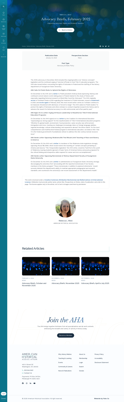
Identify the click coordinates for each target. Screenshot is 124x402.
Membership (83, 358)
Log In (3, 393)
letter (55, 94)
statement (95, 100)
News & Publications (64, 371)
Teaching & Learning (64, 358)
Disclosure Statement (102, 362)
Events (60, 362)
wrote (33, 100)
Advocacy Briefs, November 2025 (65, 283)
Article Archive (31, 46)
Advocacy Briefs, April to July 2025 (95, 283)
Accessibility (99, 358)
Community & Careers (65, 366)
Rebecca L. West (66, 14)
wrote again (43, 102)
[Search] (3, 6)
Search (81, 366)
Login (81, 362)
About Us (82, 354)
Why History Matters (65, 354)
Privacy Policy (99, 354)
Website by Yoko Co (101, 398)
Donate (3, 398)
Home (23, 46)
